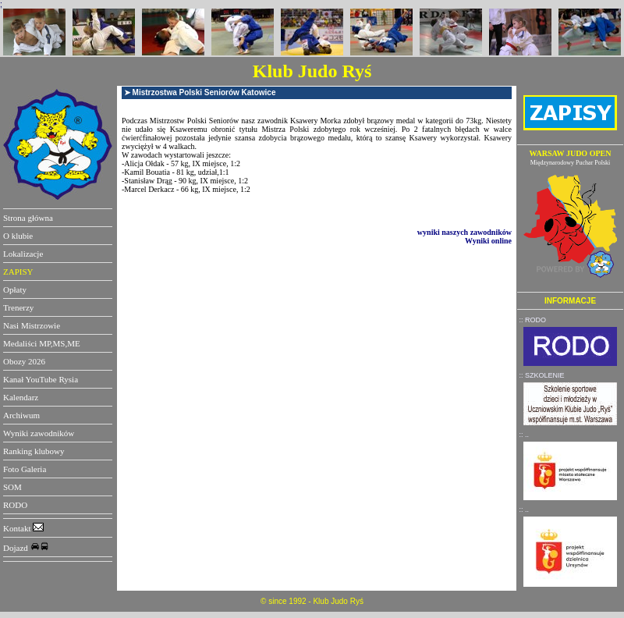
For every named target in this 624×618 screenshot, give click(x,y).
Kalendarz (20, 397)
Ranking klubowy (34, 451)
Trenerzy (18, 307)
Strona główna (28, 217)
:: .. (524, 435)
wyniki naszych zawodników (464, 232)
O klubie (18, 235)
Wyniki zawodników (38, 433)
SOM (12, 487)
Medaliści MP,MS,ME (41, 343)
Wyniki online (488, 240)
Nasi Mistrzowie (31, 325)
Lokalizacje (23, 253)
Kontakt (23, 528)
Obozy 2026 (24, 361)
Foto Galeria (24, 469)
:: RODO (533, 320)
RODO (15, 505)
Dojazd (26, 547)
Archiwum (21, 415)
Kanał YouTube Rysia (40, 379)
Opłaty (15, 289)
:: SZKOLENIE (542, 375)
